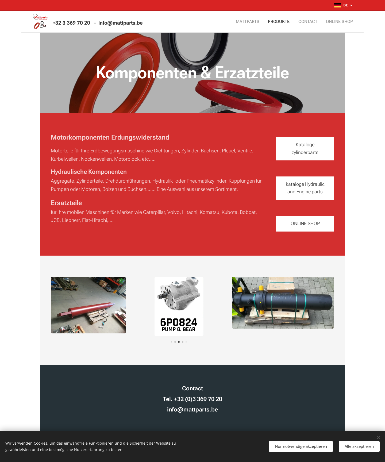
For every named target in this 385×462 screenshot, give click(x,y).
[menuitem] (253, 21)
